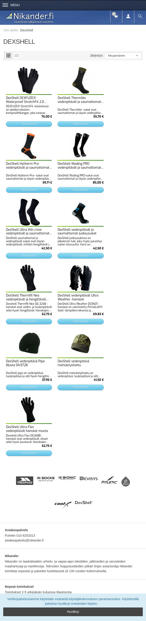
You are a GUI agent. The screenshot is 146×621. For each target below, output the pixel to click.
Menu (11, 5)
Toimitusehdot (44, 522)
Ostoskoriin (26, 121)
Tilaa (73, 566)
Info (27, 522)
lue (55, 556)
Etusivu (15, 522)
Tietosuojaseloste (68, 522)
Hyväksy (73, 611)
